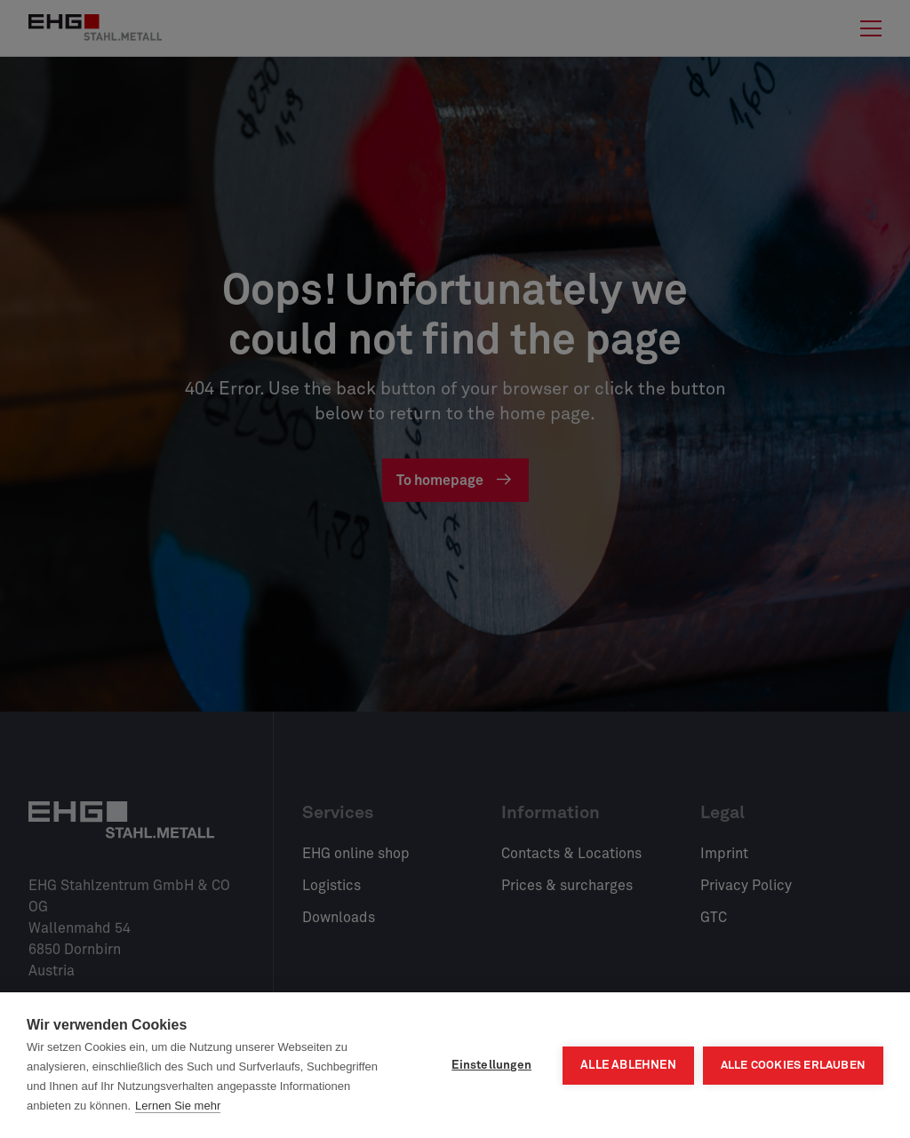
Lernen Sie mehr (177, 1105)
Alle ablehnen (628, 1065)
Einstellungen (491, 1065)
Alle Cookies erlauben (793, 1065)
